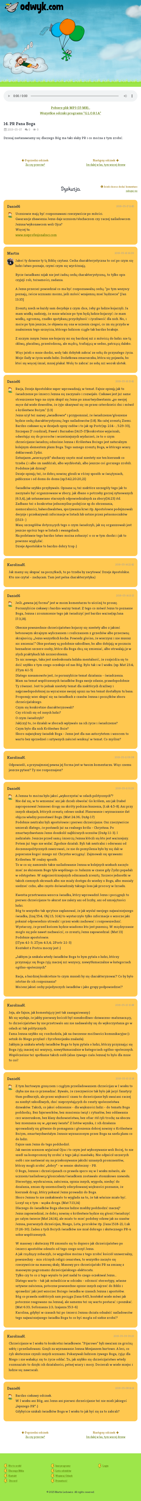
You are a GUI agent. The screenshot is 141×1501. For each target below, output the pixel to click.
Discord (13, 1480)
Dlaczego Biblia (16, 1470)
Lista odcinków (63, 1470)
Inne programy (62, 1465)
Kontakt (13, 1475)
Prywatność (61, 1480)
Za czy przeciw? (35, 165)
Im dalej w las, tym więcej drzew (105, 165)
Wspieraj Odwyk (64, 1475)
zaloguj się (131, 191)
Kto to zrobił (15, 1465)
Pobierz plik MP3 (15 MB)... (70, 107)
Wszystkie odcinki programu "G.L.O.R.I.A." (70, 113)
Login (105, 1465)
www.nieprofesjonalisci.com (36, 235)
